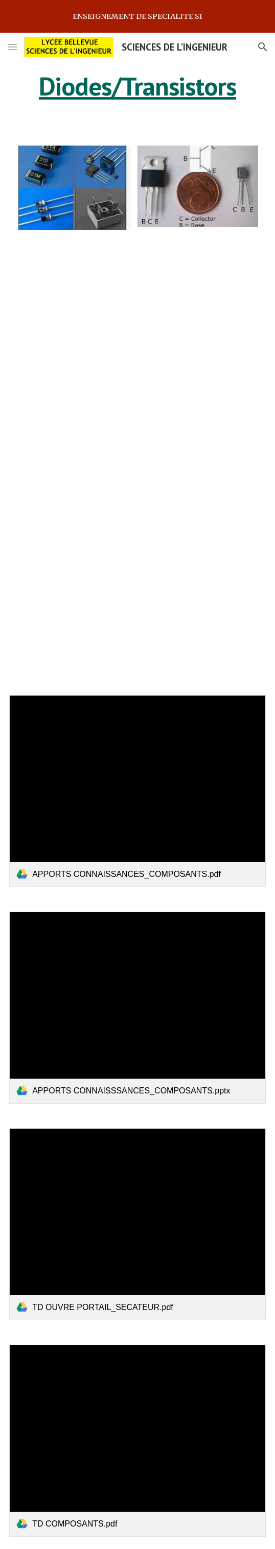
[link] (137, 791)
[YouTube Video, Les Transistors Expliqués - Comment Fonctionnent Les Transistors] (137, 462)
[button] (12, 47)
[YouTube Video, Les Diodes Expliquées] (137, 315)
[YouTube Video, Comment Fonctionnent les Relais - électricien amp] (137, 609)
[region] (137, 16)
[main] (137, 86)
